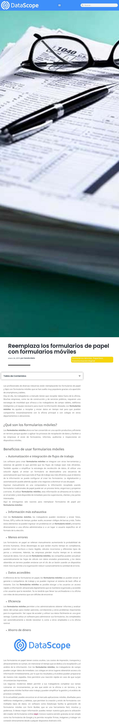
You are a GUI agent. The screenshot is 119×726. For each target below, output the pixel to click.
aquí (36, 714)
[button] (59, 5)
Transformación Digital (83, 361)
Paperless (98, 358)
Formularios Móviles (82, 358)
